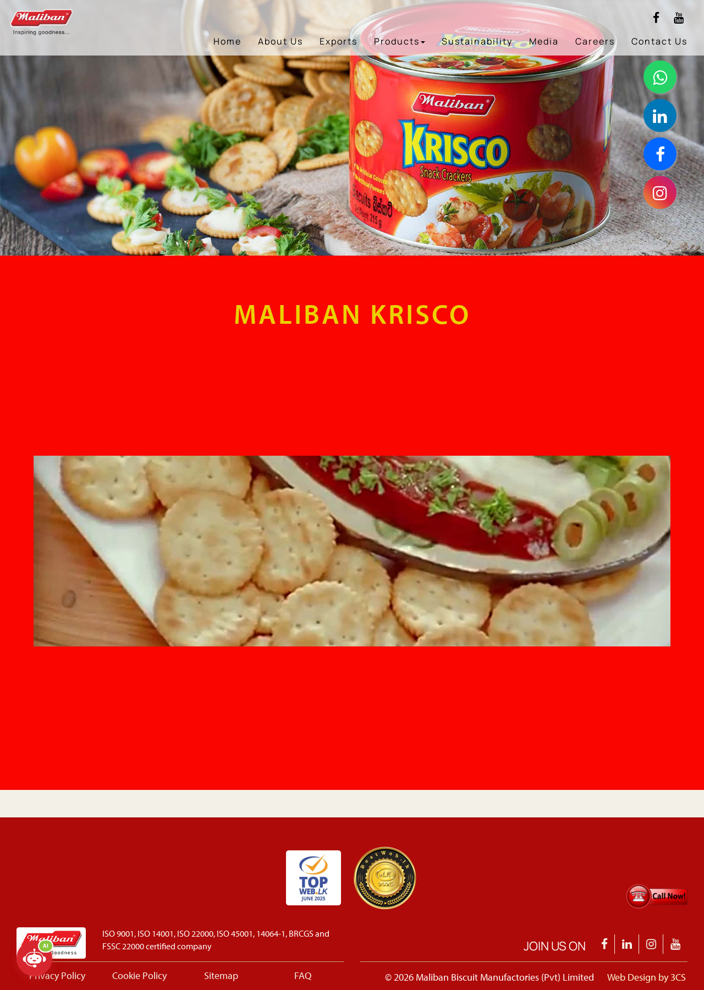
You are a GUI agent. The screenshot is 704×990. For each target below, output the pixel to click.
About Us (280, 41)
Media (544, 41)
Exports (339, 41)
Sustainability (477, 41)
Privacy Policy (57, 975)
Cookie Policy (139, 975)
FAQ (302, 975)
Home (227, 41)
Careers (595, 41)
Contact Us (659, 41)
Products (399, 41)
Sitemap (221, 975)
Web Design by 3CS (646, 977)
